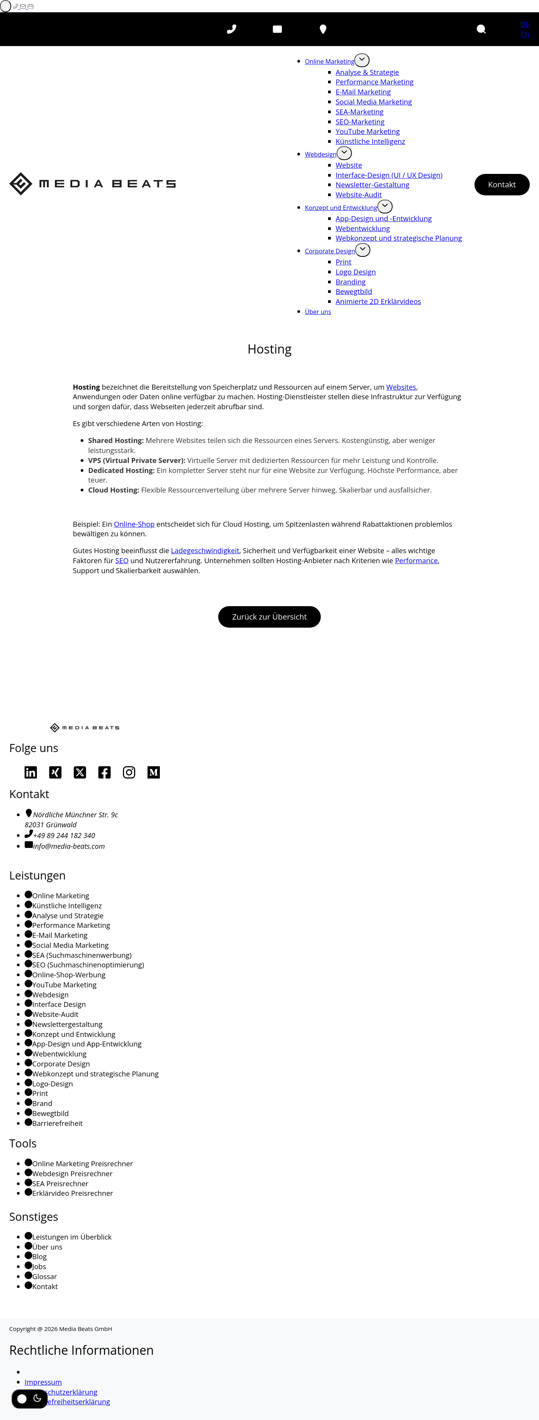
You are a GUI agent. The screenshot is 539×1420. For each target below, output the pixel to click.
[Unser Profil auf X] (80, 772)
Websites (401, 387)
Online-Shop (134, 524)
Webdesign (321, 154)
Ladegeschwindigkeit (205, 550)
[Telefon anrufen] (231, 29)
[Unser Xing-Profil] (55, 772)
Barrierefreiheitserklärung (67, 1401)
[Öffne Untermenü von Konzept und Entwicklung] (385, 206)
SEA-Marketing (360, 111)
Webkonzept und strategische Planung (399, 238)
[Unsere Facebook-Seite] (104, 772)
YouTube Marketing (368, 131)
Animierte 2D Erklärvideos (378, 301)
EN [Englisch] (525, 34)
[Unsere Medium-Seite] (154, 772)
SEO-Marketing (360, 121)
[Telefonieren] (16, 6)
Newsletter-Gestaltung (373, 184)
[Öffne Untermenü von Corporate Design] (362, 250)
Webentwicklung (363, 228)
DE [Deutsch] (525, 24)
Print (344, 261)
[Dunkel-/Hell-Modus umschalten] (30, 1398)
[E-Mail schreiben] (24, 6)
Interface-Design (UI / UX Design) (389, 175)
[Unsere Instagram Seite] (129, 772)
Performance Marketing (375, 81)
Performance (416, 560)
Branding (351, 281)
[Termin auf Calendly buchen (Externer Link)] (30, 6)
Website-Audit (359, 194)
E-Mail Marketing (363, 91)
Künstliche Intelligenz (370, 141)
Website (349, 165)
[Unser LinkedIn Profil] (31, 772)
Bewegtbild (354, 291)
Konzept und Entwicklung (341, 207)
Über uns (318, 311)
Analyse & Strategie (367, 72)
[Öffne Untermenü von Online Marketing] (362, 60)
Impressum (43, 1382)
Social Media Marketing (374, 101)
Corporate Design (330, 251)
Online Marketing (330, 61)
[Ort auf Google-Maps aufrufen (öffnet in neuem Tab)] (323, 29)
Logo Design (356, 271)
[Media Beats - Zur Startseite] (92, 185)
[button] (481, 29)
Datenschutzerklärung (61, 1392)
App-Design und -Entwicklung (384, 218)
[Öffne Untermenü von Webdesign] (344, 153)
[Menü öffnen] (5, 6)
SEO (122, 560)
